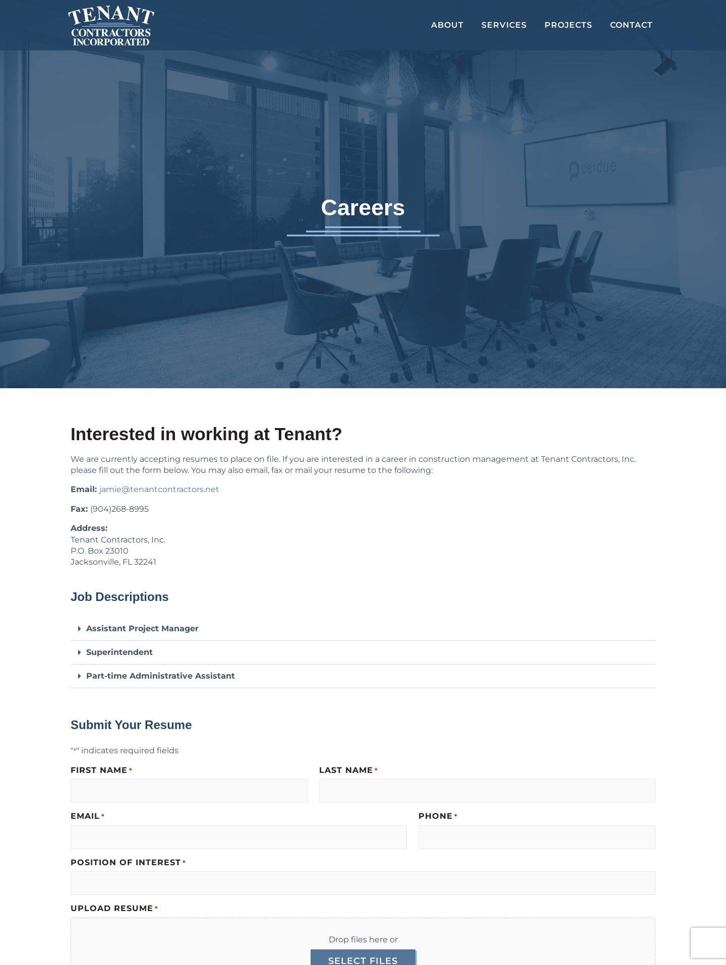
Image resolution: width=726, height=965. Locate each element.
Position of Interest (128, 863)
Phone (438, 816)
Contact (631, 25)
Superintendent (119, 652)
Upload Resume (114, 909)
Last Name (348, 770)
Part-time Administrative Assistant (160, 676)
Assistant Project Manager (142, 628)
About (447, 25)
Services (504, 25)
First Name (102, 770)
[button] (363, 629)
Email (88, 816)
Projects (568, 25)
